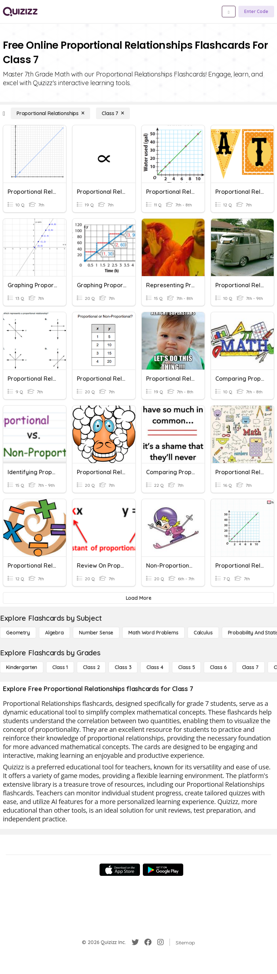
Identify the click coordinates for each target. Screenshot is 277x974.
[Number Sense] (96, 632)
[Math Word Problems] (153, 632)
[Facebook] (147, 942)
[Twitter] (135, 942)
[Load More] (138, 598)
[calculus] (203, 632)
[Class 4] (154, 667)
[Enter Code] (256, 11)
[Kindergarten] (21, 667)
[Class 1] (60, 667)
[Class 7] (113, 113)
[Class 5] (186, 667)
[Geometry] (18, 632)
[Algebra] (54, 632)
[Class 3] (123, 667)
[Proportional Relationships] (50, 113)
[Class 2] (91, 667)
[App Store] (120, 870)
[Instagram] (160, 942)
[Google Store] (163, 870)
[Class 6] (218, 667)
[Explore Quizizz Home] (20, 11)
